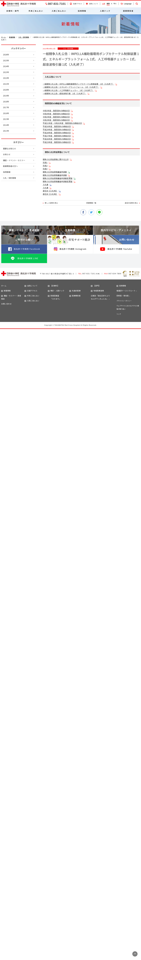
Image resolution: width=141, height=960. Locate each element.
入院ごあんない (59, 11)
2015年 (6, 119)
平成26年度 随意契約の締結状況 (57, 139)
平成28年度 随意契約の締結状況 (57, 132)
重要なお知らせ (9, 148)
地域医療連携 (97, 290)
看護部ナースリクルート (125, 290)
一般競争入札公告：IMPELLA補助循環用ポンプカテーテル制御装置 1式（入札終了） (78, 84)
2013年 (6, 130)
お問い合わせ (126, 239)
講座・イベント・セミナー (14, 160)
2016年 (6, 113)
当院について (93, 4)
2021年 (6, 84)
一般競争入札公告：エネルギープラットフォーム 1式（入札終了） (71, 87)
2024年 (6, 66)
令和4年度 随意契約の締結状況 (56, 113)
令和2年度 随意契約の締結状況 (56, 120)
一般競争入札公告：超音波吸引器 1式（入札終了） (64, 93)
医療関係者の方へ (10, 166)
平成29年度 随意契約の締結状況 (57, 129)
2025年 (6, 60)
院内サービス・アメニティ (116, 230)
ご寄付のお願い (24, 239)
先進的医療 (75, 290)
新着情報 (12, 37)
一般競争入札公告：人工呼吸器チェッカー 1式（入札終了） (68, 90)
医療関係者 (128, 11)
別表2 (45, 165)
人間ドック (105, 11)
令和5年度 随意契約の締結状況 (56, 110)
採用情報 (82, 11)
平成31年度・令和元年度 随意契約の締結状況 (62, 123)
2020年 (6, 89)
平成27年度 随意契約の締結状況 (57, 135)
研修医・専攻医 (122, 295)
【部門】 (95, 285)
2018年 (6, 101)
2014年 (6, 125)
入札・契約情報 (23, 37)
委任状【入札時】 (50, 190)
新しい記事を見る (51, 203)
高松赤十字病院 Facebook (27, 248)
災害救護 (70, 230)
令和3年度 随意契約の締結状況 (56, 116)
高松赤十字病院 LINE (27, 258)
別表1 (45, 162)
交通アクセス (77, 4)
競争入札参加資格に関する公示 (56, 159)
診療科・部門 (12, 11)
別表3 (45, 168)
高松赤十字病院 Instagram (72, 248)
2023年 (6, 72)
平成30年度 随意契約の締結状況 (57, 126)
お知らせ (6, 154)
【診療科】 (53, 285)
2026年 (6, 54)
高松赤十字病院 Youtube (119, 248)
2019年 (6, 95)
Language (128, 4)
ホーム (3, 37)
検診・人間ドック (56, 290)
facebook (83, 212)
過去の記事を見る (131, 203)
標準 (108, 3)
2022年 (6, 78)
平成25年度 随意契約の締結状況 (57, 142)
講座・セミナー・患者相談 (24, 230)
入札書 (45, 184)
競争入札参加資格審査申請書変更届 (57, 178)
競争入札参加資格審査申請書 (55, 171)
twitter (91, 212)
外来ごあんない (36, 11)
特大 (114, 3)
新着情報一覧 (91, 203)
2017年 (6, 107)
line (99, 212)
